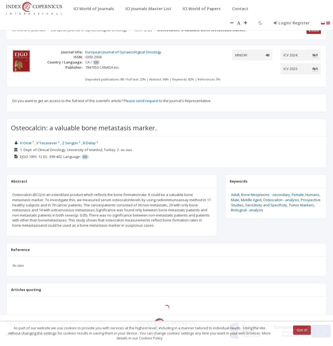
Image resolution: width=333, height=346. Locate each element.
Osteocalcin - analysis (281, 199)
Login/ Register (291, 22)
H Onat (25, 142)
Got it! (302, 330)
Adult (235, 194)
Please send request (141, 100)
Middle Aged (251, 199)
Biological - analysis (247, 209)
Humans (312, 194)
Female (298, 194)
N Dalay (89, 142)
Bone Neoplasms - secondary (265, 194)
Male (235, 199)
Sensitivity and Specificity (266, 205)
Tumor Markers (301, 205)
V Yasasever (46, 142)
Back (313, 30)
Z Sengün (70, 142)
